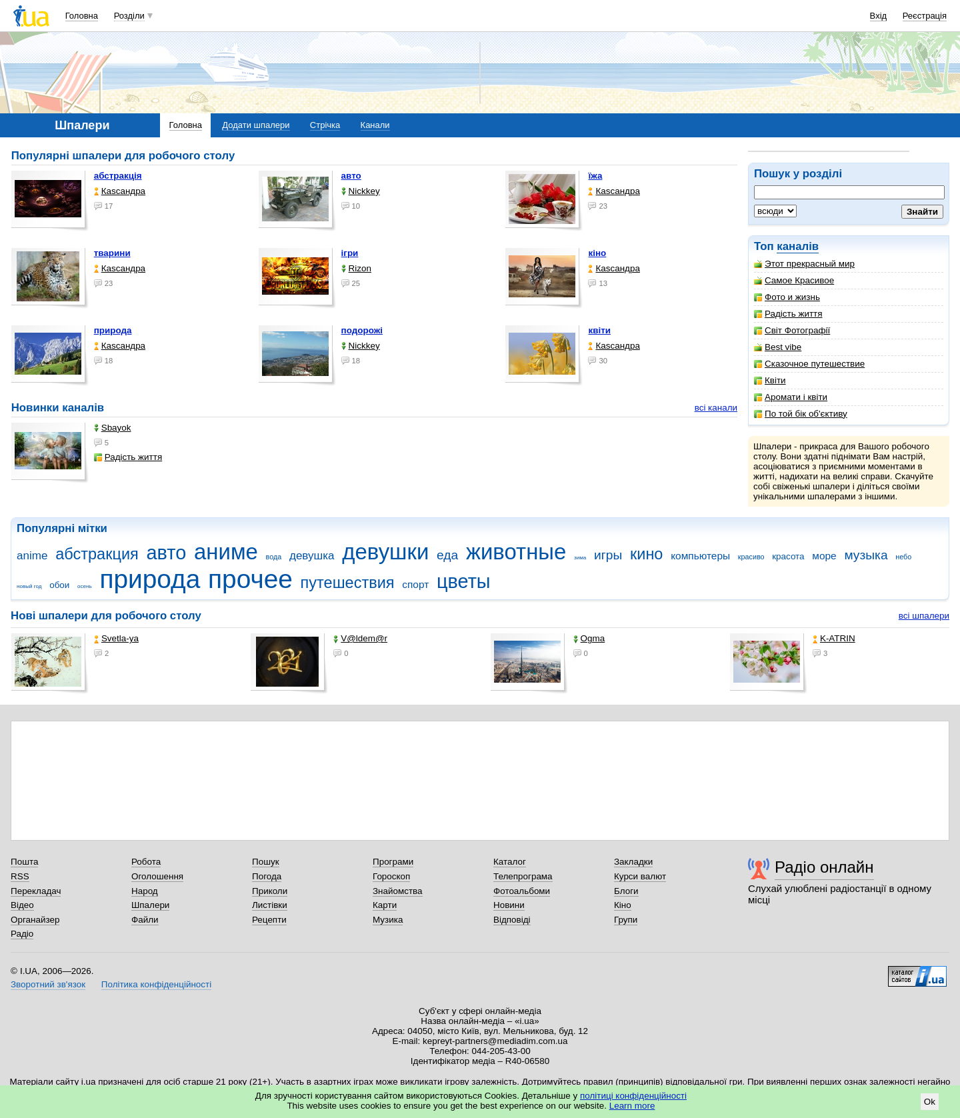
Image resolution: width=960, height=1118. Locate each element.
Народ (144, 891)
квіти (599, 330)
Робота (146, 862)
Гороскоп (391, 876)
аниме (226, 551)
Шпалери (150, 905)
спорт (415, 584)
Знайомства (398, 891)
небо (903, 557)
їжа (595, 176)
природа (113, 330)
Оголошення (157, 876)
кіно (597, 253)
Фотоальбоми (521, 891)
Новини (509, 905)
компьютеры (700, 555)
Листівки (269, 905)
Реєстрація (925, 16)
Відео (22, 905)
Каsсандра (119, 191)
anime (32, 555)
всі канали (716, 408)
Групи (625, 920)
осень (84, 586)
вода (274, 557)
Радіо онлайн (824, 867)
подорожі (362, 330)
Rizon (356, 268)
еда (447, 555)
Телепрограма (523, 876)
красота (788, 556)
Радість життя (788, 314)
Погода (266, 876)
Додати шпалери (255, 125)
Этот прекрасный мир (804, 264)
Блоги (626, 891)
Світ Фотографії (792, 330)
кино (646, 554)
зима (580, 558)
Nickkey (360, 191)
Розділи (129, 16)
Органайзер (35, 920)
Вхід (878, 16)
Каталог (509, 862)
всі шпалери (924, 616)
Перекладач (36, 891)
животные (516, 551)
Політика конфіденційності (156, 984)
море (824, 555)
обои (59, 585)
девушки (385, 551)
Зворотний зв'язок (48, 984)
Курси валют (640, 876)
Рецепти (269, 920)
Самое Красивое (794, 280)
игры (608, 555)
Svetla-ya (116, 638)
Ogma (589, 638)
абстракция (97, 554)
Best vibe (777, 347)
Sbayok (112, 428)
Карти (385, 905)
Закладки (633, 862)
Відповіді (512, 920)
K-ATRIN (834, 638)
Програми (393, 862)
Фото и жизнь (787, 297)
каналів (798, 246)
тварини (112, 253)
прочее (250, 579)
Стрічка (325, 125)
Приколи (269, 891)
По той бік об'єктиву (800, 414)
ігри (350, 253)
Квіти (770, 380)
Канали (375, 125)
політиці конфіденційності (633, 1096)
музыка (865, 555)
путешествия (348, 582)
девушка (312, 555)
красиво (751, 557)
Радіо (22, 934)
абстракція (118, 176)
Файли (145, 920)
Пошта (24, 862)
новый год (29, 586)
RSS (20, 876)
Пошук (265, 862)
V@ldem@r (360, 638)
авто (351, 176)
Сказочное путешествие (809, 364)
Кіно (622, 905)
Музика (388, 920)
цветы (464, 581)
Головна (81, 16)
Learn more (632, 1106)
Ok (929, 1102)
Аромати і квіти (790, 397)
